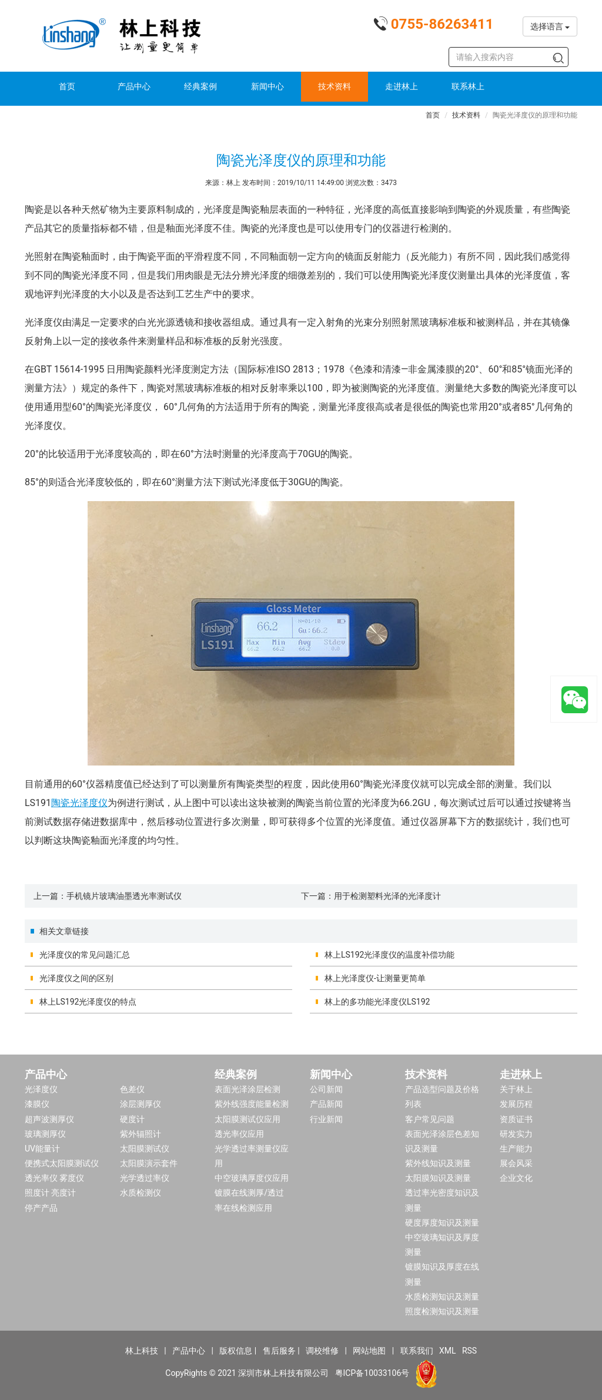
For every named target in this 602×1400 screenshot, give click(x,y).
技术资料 (334, 86)
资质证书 (516, 1119)
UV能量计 (42, 1148)
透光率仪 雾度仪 (54, 1178)
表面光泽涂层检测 (247, 1089)
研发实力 (516, 1134)
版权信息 (235, 1350)
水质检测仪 (140, 1192)
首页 (67, 86)
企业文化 (516, 1178)
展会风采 (516, 1163)
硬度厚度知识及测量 (442, 1222)
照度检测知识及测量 (442, 1311)
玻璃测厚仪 (45, 1134)
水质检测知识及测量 (442, 1296)
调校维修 (322, 1350)
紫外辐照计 (140, 1134)
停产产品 (41, 1208)
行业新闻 (326, 1119)
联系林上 (468, 86)
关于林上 (516, 1089)
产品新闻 (326, 1104)
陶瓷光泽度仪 (79, 802)
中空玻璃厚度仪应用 (252, 1178)
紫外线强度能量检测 (252, 1104)
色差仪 (132, 1089)
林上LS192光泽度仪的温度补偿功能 (389, 954)
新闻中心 (267, 86)
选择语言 (550, 26)
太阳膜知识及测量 (438, 1178)
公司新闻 (326, 1089)
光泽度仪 (41, 1089)
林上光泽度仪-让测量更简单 (375, 978)
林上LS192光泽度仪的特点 (87, 1001)
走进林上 (401, 86)
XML (447, 1350)
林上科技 (141, 1350)
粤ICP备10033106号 (372, 1373)
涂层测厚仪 (140, 1104)
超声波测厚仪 (49, 1119)
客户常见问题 (429, 1119)
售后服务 (279, 1350)
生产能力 (516, 1148)
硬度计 (132, 1119)
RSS (469, 1350)
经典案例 (200, 86)
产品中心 (134, 86)
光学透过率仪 (144, 1178)
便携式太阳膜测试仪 (62, 1163)
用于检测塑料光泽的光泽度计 (387, 896)
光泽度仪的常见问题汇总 (84, 954)
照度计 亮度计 (50, 1192)
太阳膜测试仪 (144, 1148)
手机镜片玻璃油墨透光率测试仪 (124, 896)
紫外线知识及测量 (438, 1163)
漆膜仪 (37, 1104)
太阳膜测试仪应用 (247, 1119)
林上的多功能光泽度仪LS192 (377, 1001)
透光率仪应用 (239, 1134)
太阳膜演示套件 (149, 1163)
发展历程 (516, 1104)
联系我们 (416, 1350)
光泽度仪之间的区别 (76, 978)
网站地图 (369, 1350)
